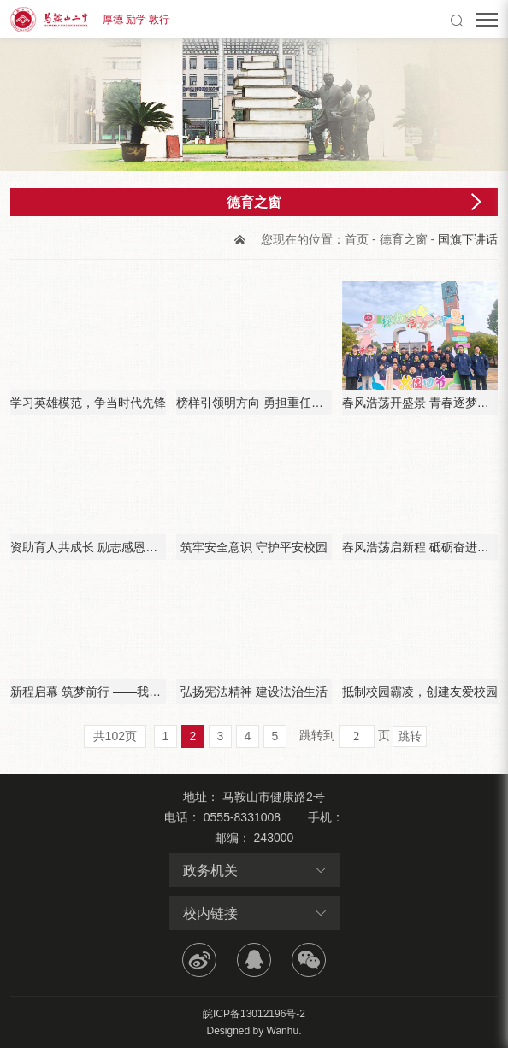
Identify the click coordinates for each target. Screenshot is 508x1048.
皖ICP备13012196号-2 (254, 1014)
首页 (357, 239)
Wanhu (283, 1031)
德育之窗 (404, 239)
